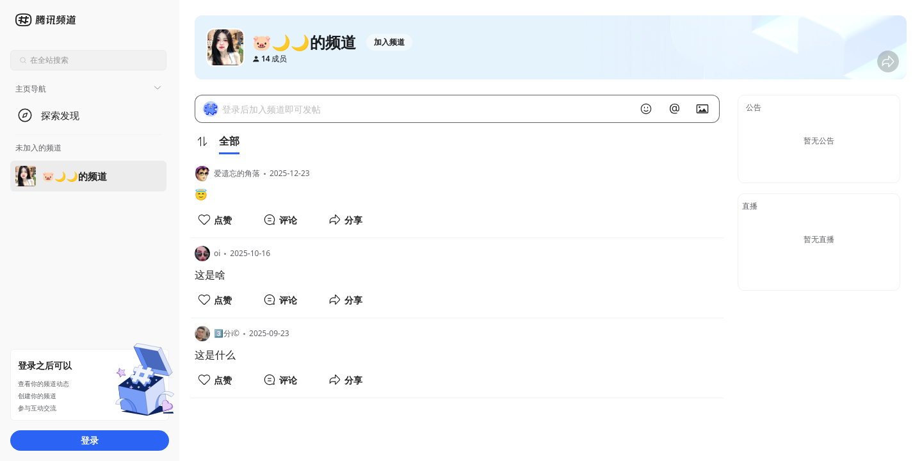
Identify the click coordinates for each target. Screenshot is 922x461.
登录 (90, 440)
